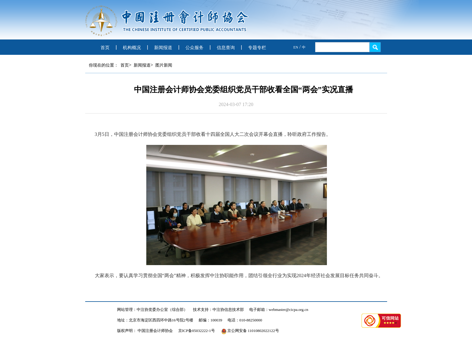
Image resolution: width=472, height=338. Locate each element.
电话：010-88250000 (245, 320)
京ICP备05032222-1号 (196, 330)
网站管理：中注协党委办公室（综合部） (152, 309)
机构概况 (132, 47)
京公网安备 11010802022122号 (250, 330)
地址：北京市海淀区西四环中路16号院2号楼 (155, 320)
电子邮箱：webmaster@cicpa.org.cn (279, 309)
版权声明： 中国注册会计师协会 (145, 330)
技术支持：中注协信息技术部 (218, 309)
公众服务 (194, 47)
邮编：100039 (210, 320)
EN (295, 47)
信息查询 (226, 47)
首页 (105, 47)
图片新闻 (163, 65)
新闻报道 (163, 47)
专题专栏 (257, 47)
